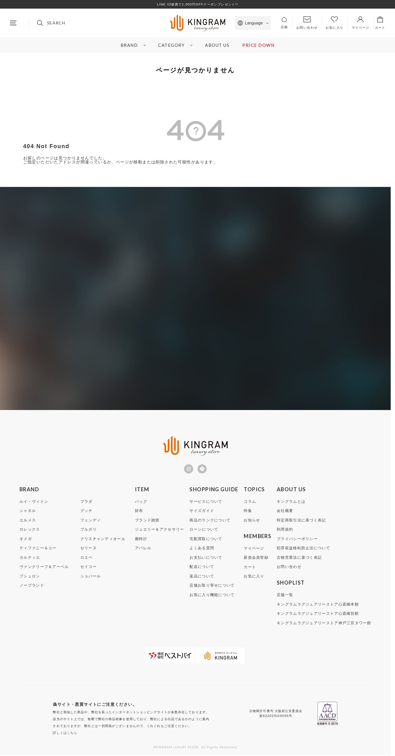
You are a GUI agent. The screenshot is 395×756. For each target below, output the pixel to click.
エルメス (28, 521)
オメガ (26, 540)
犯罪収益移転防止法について (303, 549)
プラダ (86, 502)
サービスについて (205, 502)
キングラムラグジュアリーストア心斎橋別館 (318, 614)
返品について (201, 577)
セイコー (88, 568)
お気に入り (254, 577)
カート (250, 568)
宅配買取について (205, 540)
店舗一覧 (285, 596)
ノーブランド (32, 586)
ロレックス (30, 530)
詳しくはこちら (65, 733)
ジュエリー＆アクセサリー (159, 530)
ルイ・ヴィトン (34, 502)
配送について (201, 568)
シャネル (28, 512)
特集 (248, 512)
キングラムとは (291, 502)
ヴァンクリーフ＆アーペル (44, 568)
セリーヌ (88, 549)
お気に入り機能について (212, 596)
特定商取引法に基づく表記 (301, 521)
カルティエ (30, 558)
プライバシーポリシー (297, 540)
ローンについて (203, 530)
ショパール (90, 577)
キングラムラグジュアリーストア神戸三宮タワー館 (324, 624)
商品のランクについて (210, 521)
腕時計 (141, 540)
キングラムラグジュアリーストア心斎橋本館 (318, 605)
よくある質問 (201, 549)
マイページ (254, 549)
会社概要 (285, 512)
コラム (250, 502)
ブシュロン (30, 577)
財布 (139, 512)
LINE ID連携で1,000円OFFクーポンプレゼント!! (197, 4)
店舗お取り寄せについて (212, 586)
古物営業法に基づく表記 (299, 558)
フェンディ (90, 521)
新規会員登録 (256, 558)
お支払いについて (205, 558)
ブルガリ (88, 530)
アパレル (143, 549)
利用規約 (285, 530)
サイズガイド (201, 512)
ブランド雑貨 (147, 521)
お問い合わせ (289, 568)
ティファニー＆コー (38, 549)
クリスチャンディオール (102, 540)
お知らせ (252, 521)
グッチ (86, 512)
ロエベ (86, 558)
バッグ (141, 502)
